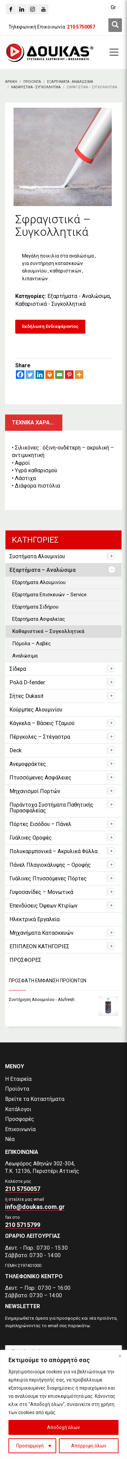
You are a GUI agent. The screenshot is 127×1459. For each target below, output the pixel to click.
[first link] (115, 25)
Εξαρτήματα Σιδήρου (35, 607)
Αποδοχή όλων (63, 1427)
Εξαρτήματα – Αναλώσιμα (42, 570)
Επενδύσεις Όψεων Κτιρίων (43, 905)
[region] (63, 1404)
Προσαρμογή (30, 1445)
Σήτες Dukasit (26, 696)
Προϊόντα (17, 1089)
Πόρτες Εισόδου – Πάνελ (40, 824)
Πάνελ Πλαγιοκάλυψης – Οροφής (50, 865)
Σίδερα (17, 669)
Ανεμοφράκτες (27, 764)
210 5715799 (22, 1224)
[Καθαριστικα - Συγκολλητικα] (36, 87)
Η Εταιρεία (18, 1079)
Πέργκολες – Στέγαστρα (39, 737)
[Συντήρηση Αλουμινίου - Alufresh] (63, 999)
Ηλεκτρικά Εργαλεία (34, 919)
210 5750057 (22, 1188)
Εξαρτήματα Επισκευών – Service (49, 595)
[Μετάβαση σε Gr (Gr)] (113, 7)
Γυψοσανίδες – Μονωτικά (41, 892)
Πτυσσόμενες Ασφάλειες (40, 777)
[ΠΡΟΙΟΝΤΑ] (32, 82)
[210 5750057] (81, 27)
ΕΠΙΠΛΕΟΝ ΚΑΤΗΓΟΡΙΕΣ (39, 946)
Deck (15, 750)
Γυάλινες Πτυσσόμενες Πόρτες (48, 878)
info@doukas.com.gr (35, 1206)
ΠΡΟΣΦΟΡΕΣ (25, 960)
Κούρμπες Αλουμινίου (35, 709)
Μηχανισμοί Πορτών (34, 791)
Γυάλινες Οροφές (30, 837)
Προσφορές (19, 1119)
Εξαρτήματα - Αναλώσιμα (78, 296)
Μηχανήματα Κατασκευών (41, 933)
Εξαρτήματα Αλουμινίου (39, 582)
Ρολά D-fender (27, 682)
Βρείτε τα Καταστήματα (34, 1099)
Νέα (10, 1139)
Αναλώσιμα (25, 656)
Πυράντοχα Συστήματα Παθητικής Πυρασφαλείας (51, 808)
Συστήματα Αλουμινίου (37, 556)
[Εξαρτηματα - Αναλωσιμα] (70, 82)
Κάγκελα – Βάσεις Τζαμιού (42, 723)
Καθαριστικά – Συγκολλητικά (48, 631)
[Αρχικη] (11, 82)
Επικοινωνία (20, 1129)
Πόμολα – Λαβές (31, 643)
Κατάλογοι (18, 1109)
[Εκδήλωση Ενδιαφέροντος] (50, 327)
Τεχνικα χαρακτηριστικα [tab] (37, 422)
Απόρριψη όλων (88, 1445)
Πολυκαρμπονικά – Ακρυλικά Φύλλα (53, 851)
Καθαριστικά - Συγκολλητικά (50, 304)
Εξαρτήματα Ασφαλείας (38, 619)
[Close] (120, 1356)
